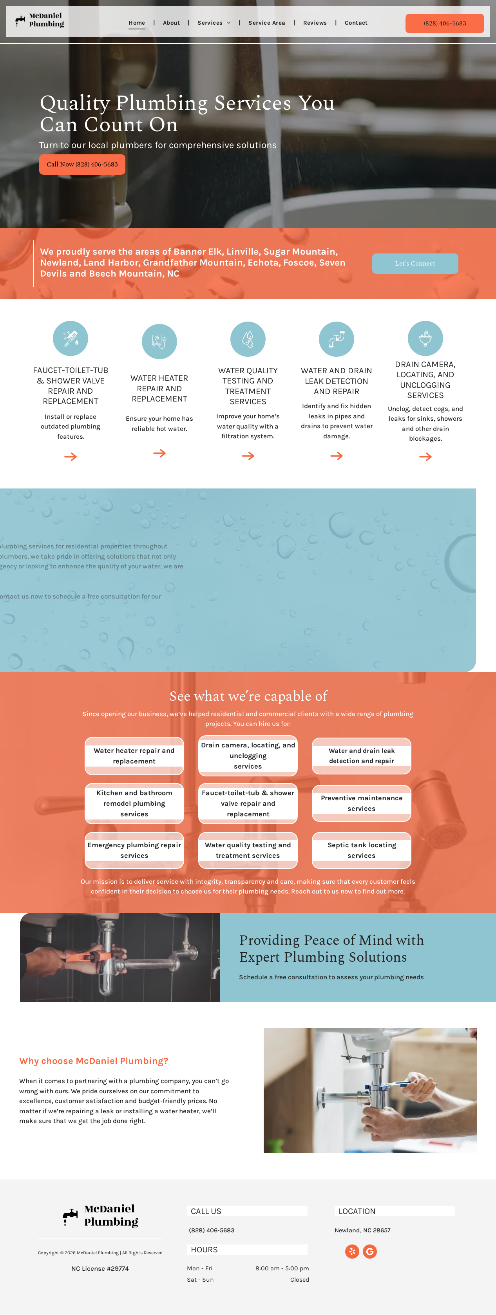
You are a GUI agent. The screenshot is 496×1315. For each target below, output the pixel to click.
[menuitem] (138, 22)
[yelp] (352, 1252)
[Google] (370, 1252)
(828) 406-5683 (212, 1230)
